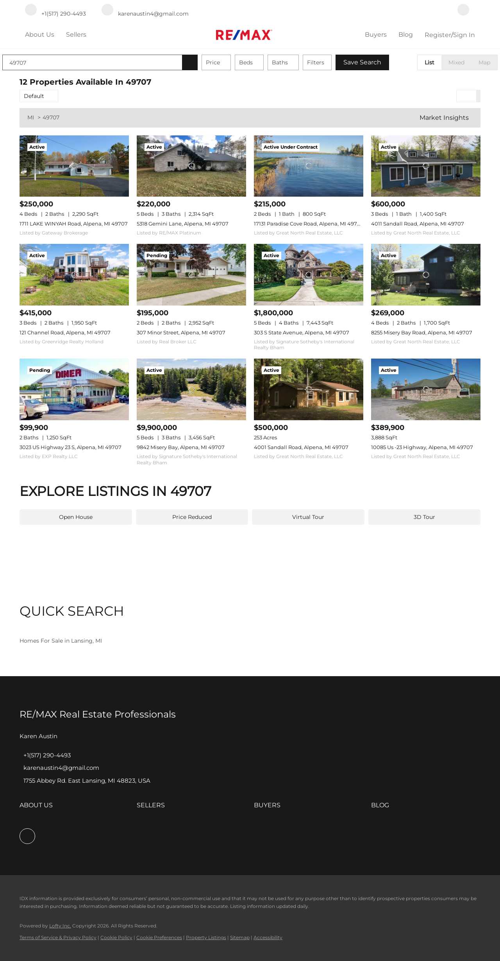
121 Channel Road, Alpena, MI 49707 (65, 332)
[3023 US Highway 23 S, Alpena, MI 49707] (74, 389)
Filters (332, 62)
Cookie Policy (116, 937)
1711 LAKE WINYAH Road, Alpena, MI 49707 (74, 223)
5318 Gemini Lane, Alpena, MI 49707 (183, 223)
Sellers (76, 34)
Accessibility (268, 937)
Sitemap (240, 937)
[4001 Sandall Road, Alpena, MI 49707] (308, 389)
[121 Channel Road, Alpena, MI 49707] (74, 275)
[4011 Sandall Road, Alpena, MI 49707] (425, 166)
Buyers (376, 34)
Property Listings (206, 937)
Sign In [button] (464, 35)
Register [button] (438, 35)
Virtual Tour (308, 516)
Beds (263, 62)
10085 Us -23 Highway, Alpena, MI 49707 (422, 447)
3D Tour (424, 516)
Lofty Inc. (60, 926)
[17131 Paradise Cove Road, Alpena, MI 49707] (308, 166)
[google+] (463, 10)
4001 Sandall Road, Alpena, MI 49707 (301, 447)
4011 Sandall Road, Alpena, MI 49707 (417, 223)
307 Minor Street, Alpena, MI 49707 (181, 332)
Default (34, 95)
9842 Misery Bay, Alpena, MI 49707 (181, 447)
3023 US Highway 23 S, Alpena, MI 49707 (70, 447)
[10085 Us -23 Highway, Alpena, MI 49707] (425, 389)
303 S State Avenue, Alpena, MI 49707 (301, 332)
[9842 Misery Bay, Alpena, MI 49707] (191, 389)
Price (230, 62)
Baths (297, 62)
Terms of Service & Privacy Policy (58, 937)
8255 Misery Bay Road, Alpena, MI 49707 (421, 332)
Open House (76, 516)
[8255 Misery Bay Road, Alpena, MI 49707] (425, 275)
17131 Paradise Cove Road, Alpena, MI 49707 (309, 223)
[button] (207, 62)
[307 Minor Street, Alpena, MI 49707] (191, 275)
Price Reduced (192, 516)
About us (39, 34)
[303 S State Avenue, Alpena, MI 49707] (308, 275)
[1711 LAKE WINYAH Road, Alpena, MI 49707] (74, 166)
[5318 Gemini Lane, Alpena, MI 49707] (191, 166)
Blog (405, 34)
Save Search (379, 62)
